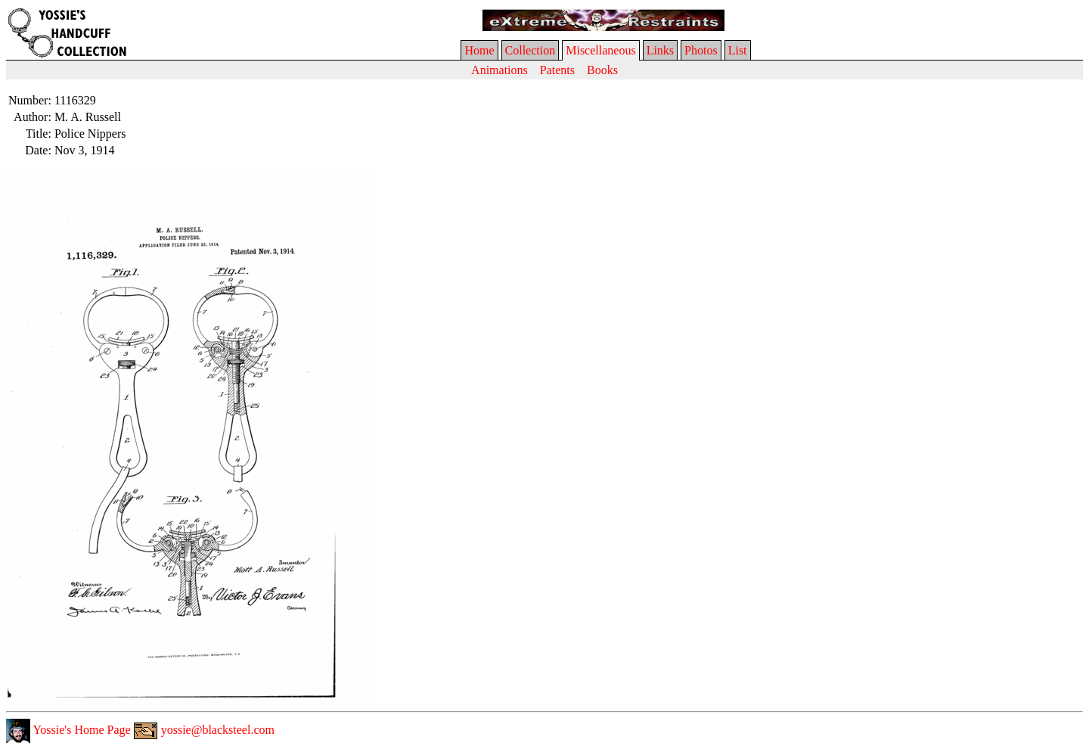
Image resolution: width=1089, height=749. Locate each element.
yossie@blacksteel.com (204, 729)
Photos (701, 50)
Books (602, 70)
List (737, 50)
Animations (499, 70)
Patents (557, 70)
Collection (530, 50)
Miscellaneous (600, 50)
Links (660, 50)
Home (479, 50)
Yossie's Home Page (68, 729)
